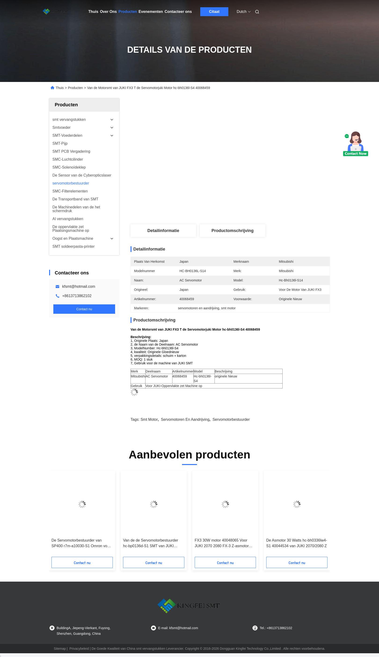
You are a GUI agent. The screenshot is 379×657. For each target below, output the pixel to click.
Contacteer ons (178, 12)
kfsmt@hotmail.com (78, 286)
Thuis (93, 12)
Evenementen (150, 12)
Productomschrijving (232, 230)
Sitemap (60, 648)
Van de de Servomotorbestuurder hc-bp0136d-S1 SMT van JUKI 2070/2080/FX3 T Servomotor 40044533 (150, 543)
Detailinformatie (163, 230)
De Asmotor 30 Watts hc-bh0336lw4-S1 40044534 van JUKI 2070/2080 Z (296, 543)
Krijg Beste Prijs (255, 202)
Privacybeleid (79, 648)
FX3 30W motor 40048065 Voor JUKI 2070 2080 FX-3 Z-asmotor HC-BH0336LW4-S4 (222, 543)
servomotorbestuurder (231, 419)
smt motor (149, 419)
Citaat (214, 12)
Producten (127, 12)
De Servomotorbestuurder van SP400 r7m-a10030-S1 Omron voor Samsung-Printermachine (81, 543)
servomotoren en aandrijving (185, 419)
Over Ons (108, 12)
